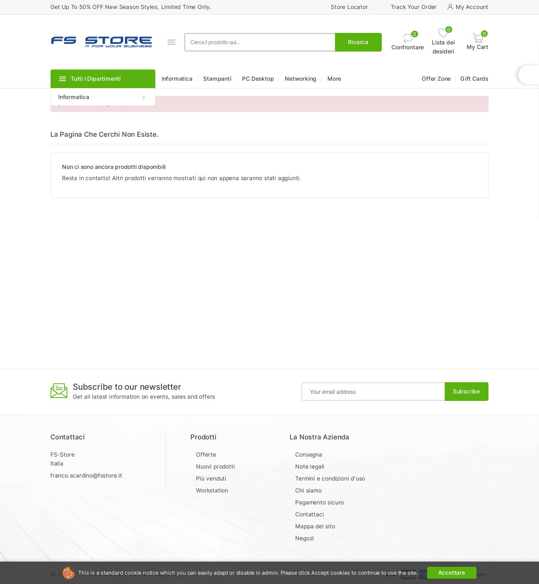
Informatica (102, 97)
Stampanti (217, 78)
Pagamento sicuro (319, 502)
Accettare (451, 572)
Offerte (206, 454)
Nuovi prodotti (215, 466)
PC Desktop (258, 78)
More (334, 78)
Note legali (310, 466)
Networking (301, 78)
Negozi (304, 538)
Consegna (308, 454)
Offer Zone (436, 78)
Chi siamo (308, 490)
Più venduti (211, 478)
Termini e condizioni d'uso (330, 478)
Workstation (212, 490)
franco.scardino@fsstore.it (86, 475)
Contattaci (68, 437)
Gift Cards (474, 78)
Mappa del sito (315, 526)
